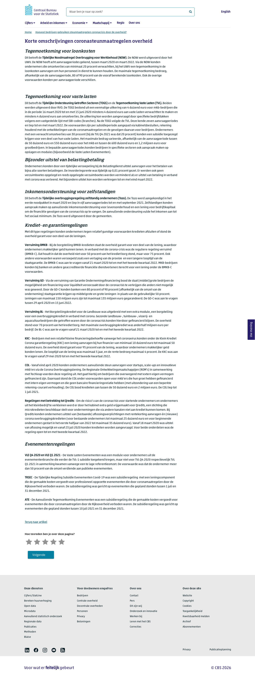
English (225, 11)
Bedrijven (82, 595)
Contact (134, 595)
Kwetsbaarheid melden (196, 616)
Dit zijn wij (136, 606)
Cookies (187, 606)
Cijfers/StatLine (33, 595)
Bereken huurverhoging (38, 601)
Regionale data (32, 621)
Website (187, 595)
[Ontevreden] (37, 541)
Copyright (188, 601)
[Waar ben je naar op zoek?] (130, 11)
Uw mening (251, 329)
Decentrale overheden (90, 606)
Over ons (134, 23)
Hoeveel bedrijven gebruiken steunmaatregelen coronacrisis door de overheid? (81, 32)
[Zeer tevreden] (61, 541)
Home (28, 32)
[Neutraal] (45, 541)
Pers (132, 601)
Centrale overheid (87, 601)
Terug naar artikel (36, 522)
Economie (78, 23)
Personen (82, 611)
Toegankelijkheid (192, 611)
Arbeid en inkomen (52, 23)
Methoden (30, 632)
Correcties (135, 627)
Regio (120, 23)
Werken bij (136, 616)
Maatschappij (101, 23)
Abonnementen (192, 627)
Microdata (29, 611)
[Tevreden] (53, 541)
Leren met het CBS (140, 621)
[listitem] (27, 650)
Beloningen (83, 621)
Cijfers (29, 23)
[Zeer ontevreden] (29, 541)
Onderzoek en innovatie (143, 611)
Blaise (27, 637)
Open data (30, 606)
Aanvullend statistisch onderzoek (43, 616)
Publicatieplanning (220, 649)
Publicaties (30, 627)
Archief (187, 621)
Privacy (81, 616)
